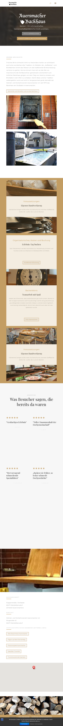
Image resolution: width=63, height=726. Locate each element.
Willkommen (12, 717)
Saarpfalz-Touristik (14, 651)
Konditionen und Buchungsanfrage (42, 717)
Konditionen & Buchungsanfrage (32, 38)
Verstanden (24, 724)
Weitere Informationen (36, 724)
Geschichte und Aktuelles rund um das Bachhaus (23, 91)
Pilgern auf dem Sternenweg (16, 639)
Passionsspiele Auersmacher (16, 645)
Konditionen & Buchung (31, 262)
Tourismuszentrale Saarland (16, 657)
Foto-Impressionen (31, 33)
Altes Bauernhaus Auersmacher (17, 634)
